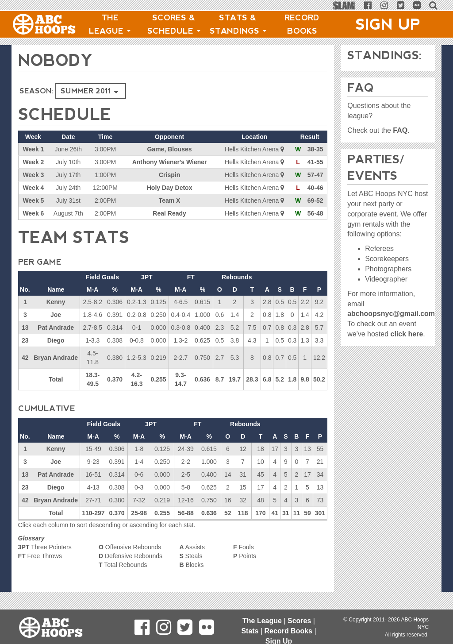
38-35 (315, 149)
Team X (169, 200)
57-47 (315, 174)
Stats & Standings (238, 24)
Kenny (55, 301)
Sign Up (388, 24)
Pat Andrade (56, 327)
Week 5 (33, 200)
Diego (56, 340)
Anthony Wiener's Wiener (169, 162)
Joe (55, 314)
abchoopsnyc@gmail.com (391, 313)
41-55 (315, 162)
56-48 (315, 213)
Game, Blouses (169, 149)
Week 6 (33, 213)
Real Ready (169, 213)
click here (407, 334)
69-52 (315, 200)
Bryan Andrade (56, 357)
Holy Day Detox (169, 187)
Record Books (301, 24)
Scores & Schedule (173, 24)
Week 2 (33, 162)
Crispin (169, 174)
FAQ (400, 130)
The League (110, 24)
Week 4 (33, 187)
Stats (249, 631)
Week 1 (33, 149)
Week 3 (33, 174)
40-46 (315, 187)
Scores (299, 621)
